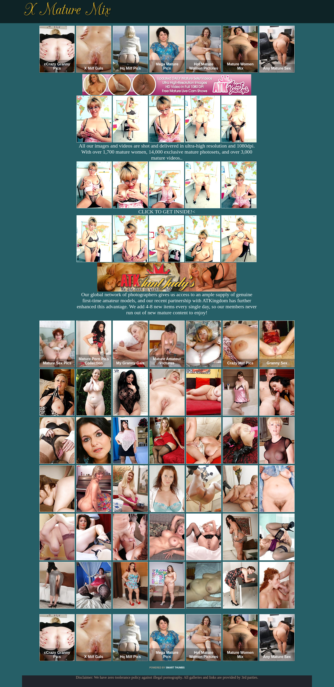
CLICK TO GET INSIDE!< (166, 212)
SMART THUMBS (175, 667)
